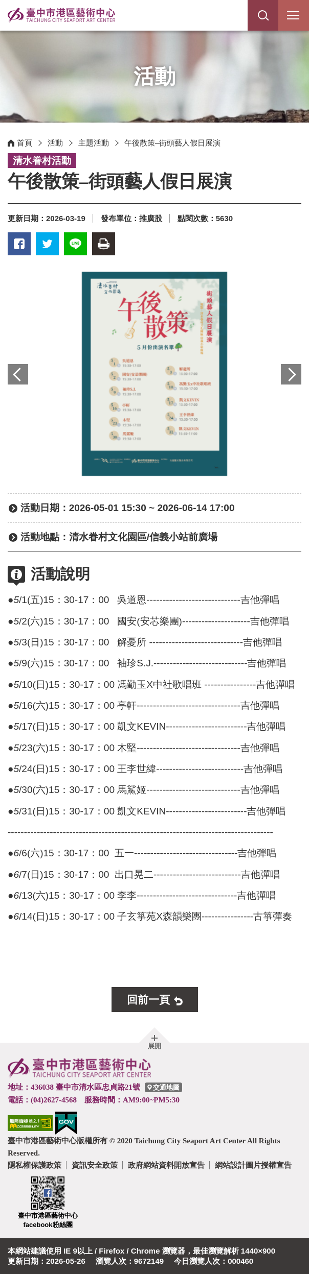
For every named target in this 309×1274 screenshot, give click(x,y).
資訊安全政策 (95, 1165)
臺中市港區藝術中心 (61, 15)
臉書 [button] (19, 243)
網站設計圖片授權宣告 (253, 1165)
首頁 (24, 142)
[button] (263, 15)
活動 (55, 142)
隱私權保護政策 (34, 1165)
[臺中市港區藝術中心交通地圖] (163, 1087)
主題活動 (93, 142)
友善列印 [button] (103, 243)
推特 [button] (47, 243)
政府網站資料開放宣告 (166, 1165)
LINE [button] (75, 243)
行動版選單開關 (293, 17)
